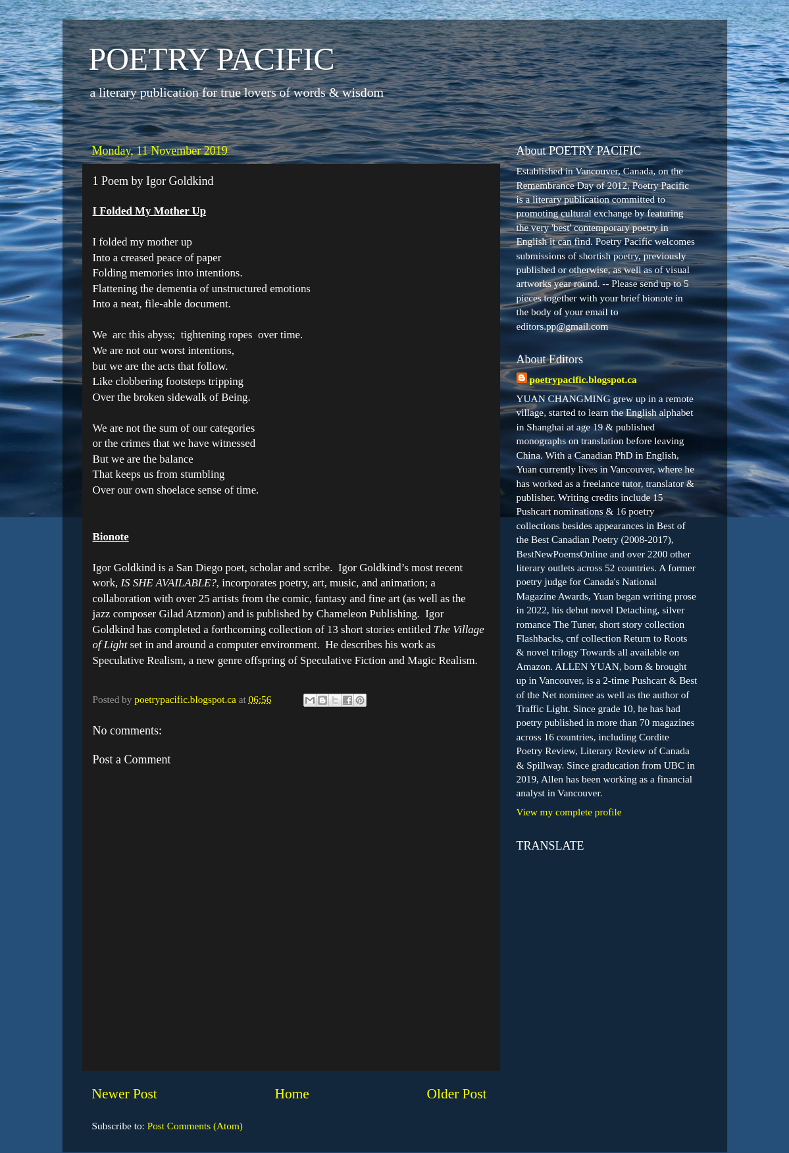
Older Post (457, 1094)
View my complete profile (569, 811)
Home (291, 1094)
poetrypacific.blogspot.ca (583, 379)
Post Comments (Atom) (195, 1125)
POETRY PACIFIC (212, 58)
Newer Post (124, 1094)
